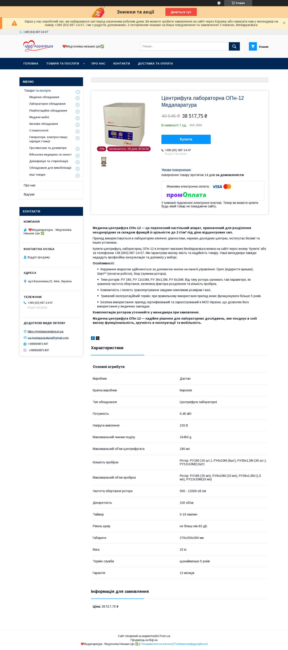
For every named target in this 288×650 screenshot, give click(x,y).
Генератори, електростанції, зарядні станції (48, 139)
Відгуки (29, 194)
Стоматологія (38, 130)
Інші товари (37, 174)
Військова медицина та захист (50, 154)
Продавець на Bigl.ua (144, 640)
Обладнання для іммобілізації (50, 167)
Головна (30, 63)
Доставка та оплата (155, 63)
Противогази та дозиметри (47, 148)
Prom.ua (165, 636)
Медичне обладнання (44, 97)
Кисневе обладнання (43, 123)
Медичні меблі (39, 117)
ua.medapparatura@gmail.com (48, 337)
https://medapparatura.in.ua (45, 331)
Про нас (98, 63)
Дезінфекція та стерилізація (48, 161)
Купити (186, 139)
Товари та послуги (62, 63)
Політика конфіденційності (191, 644)
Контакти (121, 63)
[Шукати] (234, 46)
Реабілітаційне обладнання (48, 110)
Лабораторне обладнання (47, 103)
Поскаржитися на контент (156, 644)
